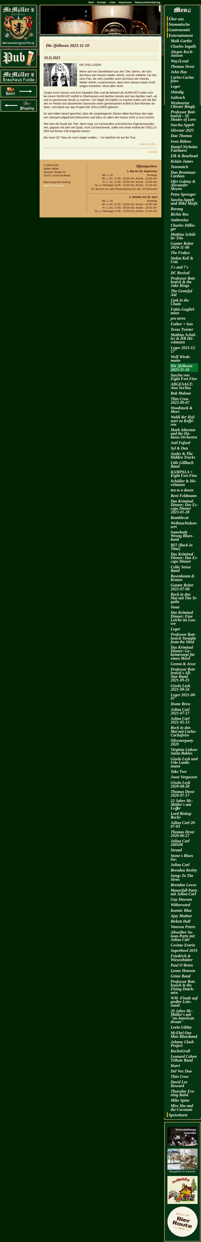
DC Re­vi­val (180, 273)
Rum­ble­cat (180, 517)
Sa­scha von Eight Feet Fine (184, 377)
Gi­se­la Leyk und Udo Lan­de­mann (184, 762)
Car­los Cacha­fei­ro (183, 79)
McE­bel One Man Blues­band (184, 1035)
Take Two (179, 771)
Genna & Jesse (183, 664)
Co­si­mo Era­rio (183, 945)
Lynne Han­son (183, 970)
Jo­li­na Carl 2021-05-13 (180, 720)
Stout (175, 607)
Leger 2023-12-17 (183, 349)
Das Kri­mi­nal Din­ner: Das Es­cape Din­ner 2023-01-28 (184, 506)
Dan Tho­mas (181, 135)
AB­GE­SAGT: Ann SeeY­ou (182, 386)
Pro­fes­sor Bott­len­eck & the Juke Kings (183, 282)
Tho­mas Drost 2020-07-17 (182, 793)
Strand (176, 850)
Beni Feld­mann (184, 495)
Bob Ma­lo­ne (181, 393)
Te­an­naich (179, 166)
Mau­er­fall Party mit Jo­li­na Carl (184, 892)
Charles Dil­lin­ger (183, 227)
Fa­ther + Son (182, 324)
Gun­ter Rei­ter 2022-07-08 (182, 587)
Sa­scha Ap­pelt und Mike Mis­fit (184, 202)
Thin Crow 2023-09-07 (180, 401)
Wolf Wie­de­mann (181, 359)
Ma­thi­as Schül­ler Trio (183, 236)
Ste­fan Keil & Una (182, 260)
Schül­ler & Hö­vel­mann (183, 483)
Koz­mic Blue (181, 910)
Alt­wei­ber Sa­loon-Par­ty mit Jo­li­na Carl (183, 936)
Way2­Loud (180, 61)
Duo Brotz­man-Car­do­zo (183, 174)
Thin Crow (180, 1076)
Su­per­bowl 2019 (184, 950)
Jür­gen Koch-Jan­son (182, 54)
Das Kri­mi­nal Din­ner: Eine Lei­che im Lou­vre (183, 618)
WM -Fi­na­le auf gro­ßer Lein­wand (184, 1001)
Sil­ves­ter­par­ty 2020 (182, 742)
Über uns (176, 19)
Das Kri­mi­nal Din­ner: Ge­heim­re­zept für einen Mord (183, 653)
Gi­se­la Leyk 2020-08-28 (180, 784)
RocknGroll (180, 1051)
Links (112, 2)
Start (91, 2)
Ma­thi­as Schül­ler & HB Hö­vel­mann (183, 338)
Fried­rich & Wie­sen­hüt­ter (182, 958)
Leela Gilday (181, 1027)
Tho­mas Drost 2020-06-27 (182, 834)
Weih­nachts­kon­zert (184, 525)
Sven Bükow (181, 141)
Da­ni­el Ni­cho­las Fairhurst (184, 149)
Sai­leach (178, 97)
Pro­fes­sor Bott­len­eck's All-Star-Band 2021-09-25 (183, 675)
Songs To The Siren (182, 877)
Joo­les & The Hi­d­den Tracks (183, 455)
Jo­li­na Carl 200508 (180, 843)
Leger (175, 86)
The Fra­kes (180, 252)
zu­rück (152, 151)
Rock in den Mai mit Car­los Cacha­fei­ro (183, 731)
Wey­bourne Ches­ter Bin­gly (183, 105)
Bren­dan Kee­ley (184, 870)
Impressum (125, 2)
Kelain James (182, 161)
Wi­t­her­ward (180, 905)
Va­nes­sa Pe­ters (183, 927)
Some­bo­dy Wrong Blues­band (182, 536)
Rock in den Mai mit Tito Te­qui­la (184, 598)
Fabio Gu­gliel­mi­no (183, 311)
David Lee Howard (179, 1084)
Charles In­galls (183, 46)
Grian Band (180, 976)
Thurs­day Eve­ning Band (183, 1093)
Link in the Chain (180, 302)
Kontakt (101, 2)
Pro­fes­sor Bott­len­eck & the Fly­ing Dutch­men (183, 987)
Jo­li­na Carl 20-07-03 (183, 824)
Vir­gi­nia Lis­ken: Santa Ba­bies (184, 751)
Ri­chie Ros (180, 214)
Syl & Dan (179, 448)
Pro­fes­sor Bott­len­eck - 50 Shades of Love (183, 115)
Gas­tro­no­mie (179, 30)
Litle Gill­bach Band (182, 464)
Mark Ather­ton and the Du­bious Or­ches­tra (184, 433)
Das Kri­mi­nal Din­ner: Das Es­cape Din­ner (184, 558)
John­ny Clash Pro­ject (182, 1044)
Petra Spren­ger (183, 194)
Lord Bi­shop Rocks (181, 815)
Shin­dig (177, 92)
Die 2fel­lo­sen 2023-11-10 (181, 368)
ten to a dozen (182, 490)
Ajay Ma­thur (181, 916)
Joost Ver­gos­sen (184, 777)
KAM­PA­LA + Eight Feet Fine (184, 474)
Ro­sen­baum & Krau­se (182, 578)
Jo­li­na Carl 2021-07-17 (180, 711)
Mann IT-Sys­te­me (54, 185)
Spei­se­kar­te (178, 1115)
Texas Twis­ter (182, 329)
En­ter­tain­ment (181, 35)
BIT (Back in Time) (182, 547)
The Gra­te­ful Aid (181, 293)
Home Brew (180, 704)
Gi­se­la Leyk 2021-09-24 (180, 688)
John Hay (179, 72)
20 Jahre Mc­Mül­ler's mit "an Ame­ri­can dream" (182, 1016)
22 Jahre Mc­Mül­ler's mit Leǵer (182, 804)
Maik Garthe (181, 41)
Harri (175, 1065)
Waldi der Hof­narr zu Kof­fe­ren (183, 420)
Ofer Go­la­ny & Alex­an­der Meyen (183, 185)
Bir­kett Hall (180, 921)
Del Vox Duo (181, 1071)
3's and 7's (179, 267)
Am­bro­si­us (180, 220)
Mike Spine (180, 1100)
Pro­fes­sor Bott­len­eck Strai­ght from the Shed (183, 638)
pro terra (178, 318)
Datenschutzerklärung (147, 2)
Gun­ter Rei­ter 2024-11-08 (182, 245)
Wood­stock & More (182, 410)
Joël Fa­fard (180, 443)
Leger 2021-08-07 (183, 697)
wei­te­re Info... (148, 144)
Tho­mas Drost (182, 66)
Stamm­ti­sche (179, 24)
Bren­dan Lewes (183, 885)
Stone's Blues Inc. (182, 857)
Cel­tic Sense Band (181, 569)
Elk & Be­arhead (184, 156)
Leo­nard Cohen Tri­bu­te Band (184, 1058)
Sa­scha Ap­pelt (182, 125)
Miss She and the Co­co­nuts (182, 1107)
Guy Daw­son (181, 899)
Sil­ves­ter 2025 (182, 130)
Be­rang (177, 209)
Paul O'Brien (182, 965)
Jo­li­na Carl (180, 864)
